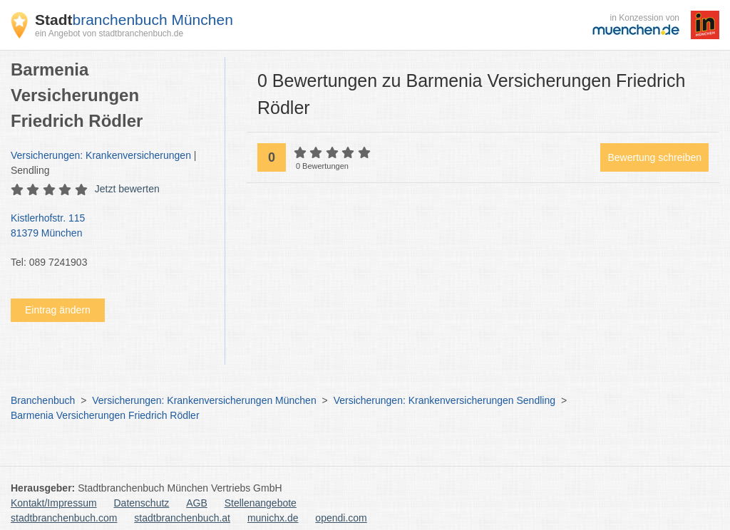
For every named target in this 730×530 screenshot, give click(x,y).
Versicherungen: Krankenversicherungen (101, 155)
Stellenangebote (261, 503)
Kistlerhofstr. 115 (110, 226)
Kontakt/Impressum (54, 503)
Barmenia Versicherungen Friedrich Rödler (105, 415)
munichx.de (273, 518)
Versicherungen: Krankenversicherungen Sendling (444, 400)
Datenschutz (142, 503)
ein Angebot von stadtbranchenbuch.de (109, 33)
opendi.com (340, 518)
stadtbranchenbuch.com (64, 518)
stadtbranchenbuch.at (182, 518)
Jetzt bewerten (127, 188)
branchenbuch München (134, 19)
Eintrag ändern (58, 310)
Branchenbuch (43, 400)
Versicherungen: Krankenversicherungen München (204, 400)
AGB (196, 503)
